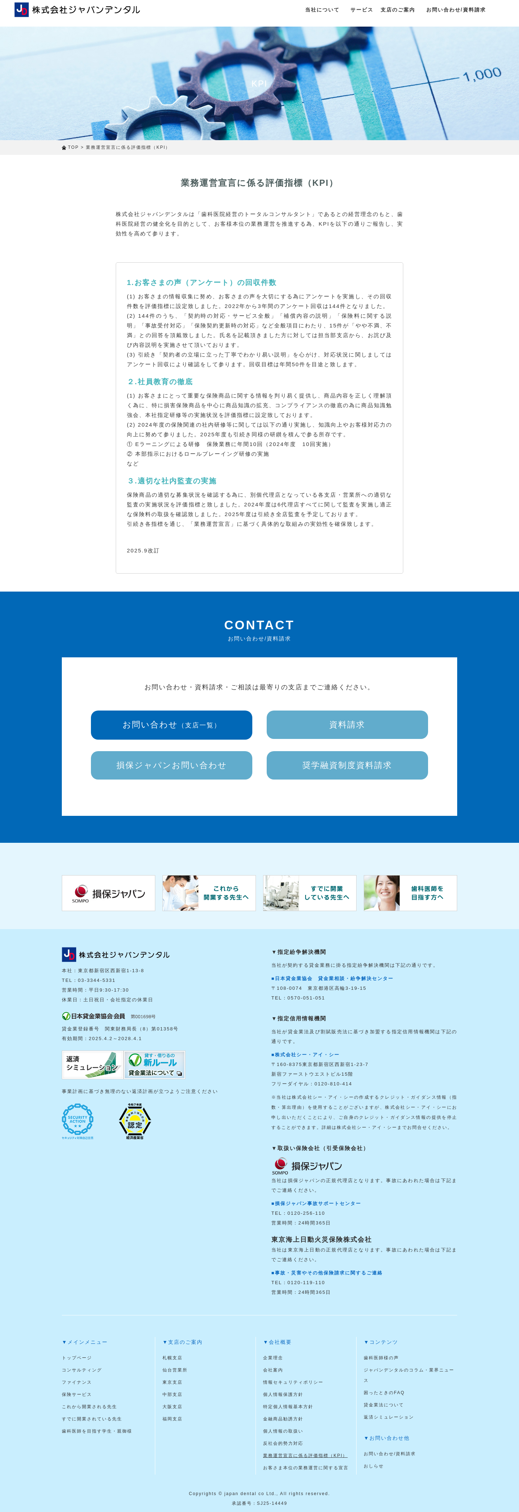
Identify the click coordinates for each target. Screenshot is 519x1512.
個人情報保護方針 (283, 1394)
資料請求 (347, 724)
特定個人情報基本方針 (288, 1406)
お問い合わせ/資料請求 (456, 10)
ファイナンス (77, 1382)
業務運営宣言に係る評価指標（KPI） (305, 1455)
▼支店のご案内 (182, 1342)
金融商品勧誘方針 (283, 1418)
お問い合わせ (172, 724)
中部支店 (172, 1394)
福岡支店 (172, 1418)
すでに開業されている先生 (92, 1418)
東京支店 (172, 1382)
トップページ (77, 1357)
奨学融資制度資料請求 (347, 765)
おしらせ (374, 1466)
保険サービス (77, 1394)
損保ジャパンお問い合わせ (171, 765)
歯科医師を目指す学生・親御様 (97, 1431)
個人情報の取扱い (283, 1431)
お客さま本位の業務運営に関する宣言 (306, 1467)
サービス (361, 10)
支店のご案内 (398, 10)
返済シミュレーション (389, 1417)
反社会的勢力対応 (283, 1443)
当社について (322, 10)
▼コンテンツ (381, 1342)
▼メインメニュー (85, 1342)
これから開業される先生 (89, 1406)
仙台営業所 (175, 1370)
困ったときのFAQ (384, 1392)
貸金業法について (384, 1404)
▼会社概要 (277, 1342)
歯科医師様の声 (381, 1357)
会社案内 (273, 1370)
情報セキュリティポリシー (293, 1382)
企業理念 (273, 1357)
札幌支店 (172, 1357)
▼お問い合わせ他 (387, 1438)
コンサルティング (82, 1370)
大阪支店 (172, 1406)
